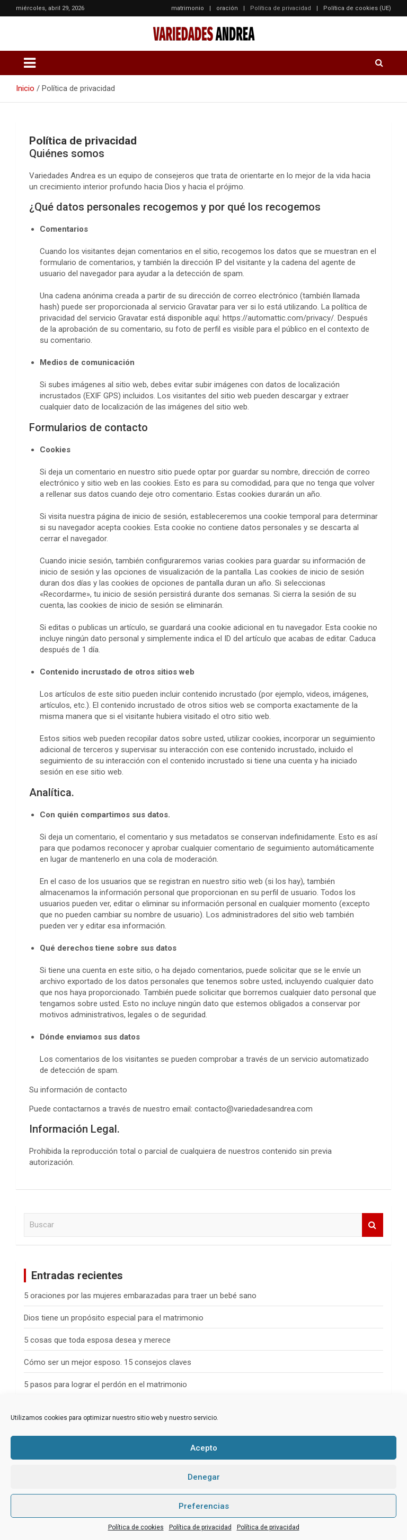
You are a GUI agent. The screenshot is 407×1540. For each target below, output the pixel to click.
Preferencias (204, 1506)
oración (227, 8)
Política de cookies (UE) (357, 8)
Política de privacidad (200, 1527)
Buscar (372, 1225)
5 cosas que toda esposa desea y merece (97, 1340)
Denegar (204, 1477)
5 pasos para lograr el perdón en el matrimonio (105, 1384)
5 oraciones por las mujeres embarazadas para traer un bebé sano (140, 1295)
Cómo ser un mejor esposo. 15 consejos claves (107, 1362)
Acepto (203, 1448)
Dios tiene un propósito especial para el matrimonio (114, 1318)
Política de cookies (136, 1527)
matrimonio (187, 8)
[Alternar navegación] (29, 63)
